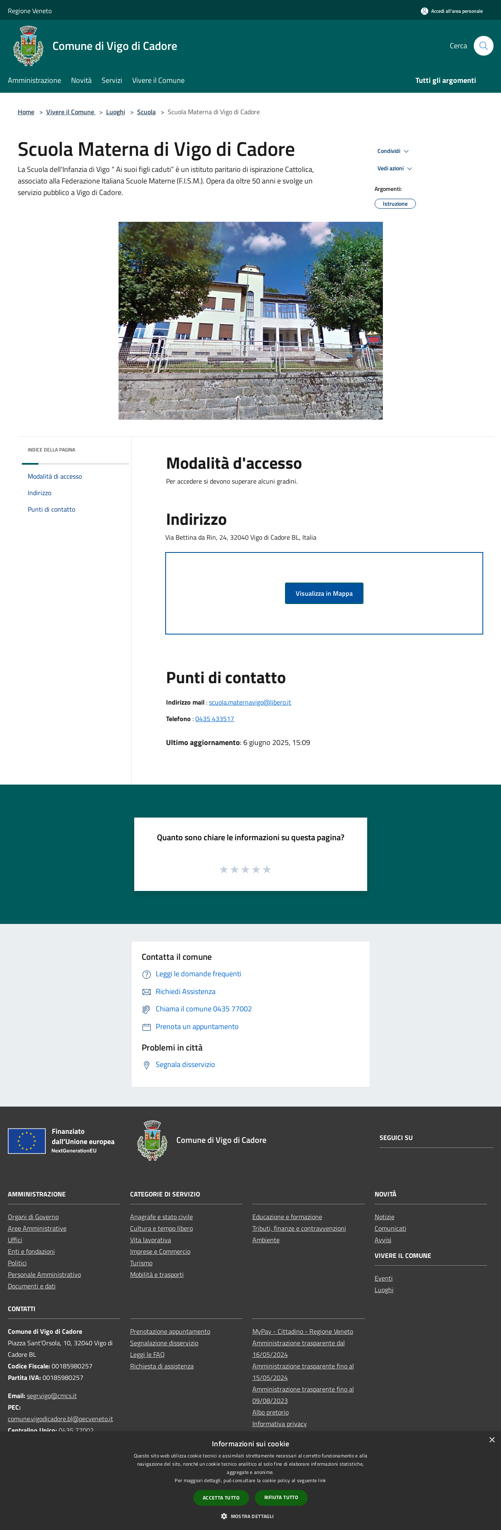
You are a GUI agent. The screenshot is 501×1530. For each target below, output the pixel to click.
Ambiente (266, 1240)
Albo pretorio (270, 1412)
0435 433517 (214, 719)
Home (26, 112)
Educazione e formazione (287, 1217)
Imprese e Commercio (160, 1251)
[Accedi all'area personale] (452, 11)
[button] (250, 1516)
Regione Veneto (30, 11)
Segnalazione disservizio (164, 1343)
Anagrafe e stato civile (161, 1217)
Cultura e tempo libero (161, 1228)
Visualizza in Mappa (324, 593)
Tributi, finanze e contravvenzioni (299, 1228)
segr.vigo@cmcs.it (52, 1396)
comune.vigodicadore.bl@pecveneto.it (60, 1419)
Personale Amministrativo (44, 1274)
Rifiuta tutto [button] (281, 1497)
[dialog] (250, 1480)
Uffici (15, 1240)
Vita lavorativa (150, 1240)
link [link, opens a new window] (322, 1480)
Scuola (146, 112)
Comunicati (390, 1228)
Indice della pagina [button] (51, 450)
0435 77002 (76, 1430)
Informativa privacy (279, 1424)
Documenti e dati (32, 1286)
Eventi (384, 1278)
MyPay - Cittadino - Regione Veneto (302, 1331)
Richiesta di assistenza (162, 1366)
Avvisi (383, 1240)
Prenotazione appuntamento (170, 1331)
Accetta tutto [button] (221, 1498)
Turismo (141, 1263)
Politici (17, 1263)
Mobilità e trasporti (157, 1274)
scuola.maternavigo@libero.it (250, 702)
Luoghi (115, 112)
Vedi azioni (396, 169)
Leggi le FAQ (147, 1354)
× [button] (492, 1440)
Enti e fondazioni (31, 1251)
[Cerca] (484, 46)
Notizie (384, 1217)
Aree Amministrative (37, 1228)
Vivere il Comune (71, 112)
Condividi (394, 151)
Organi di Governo (33, 1217)
